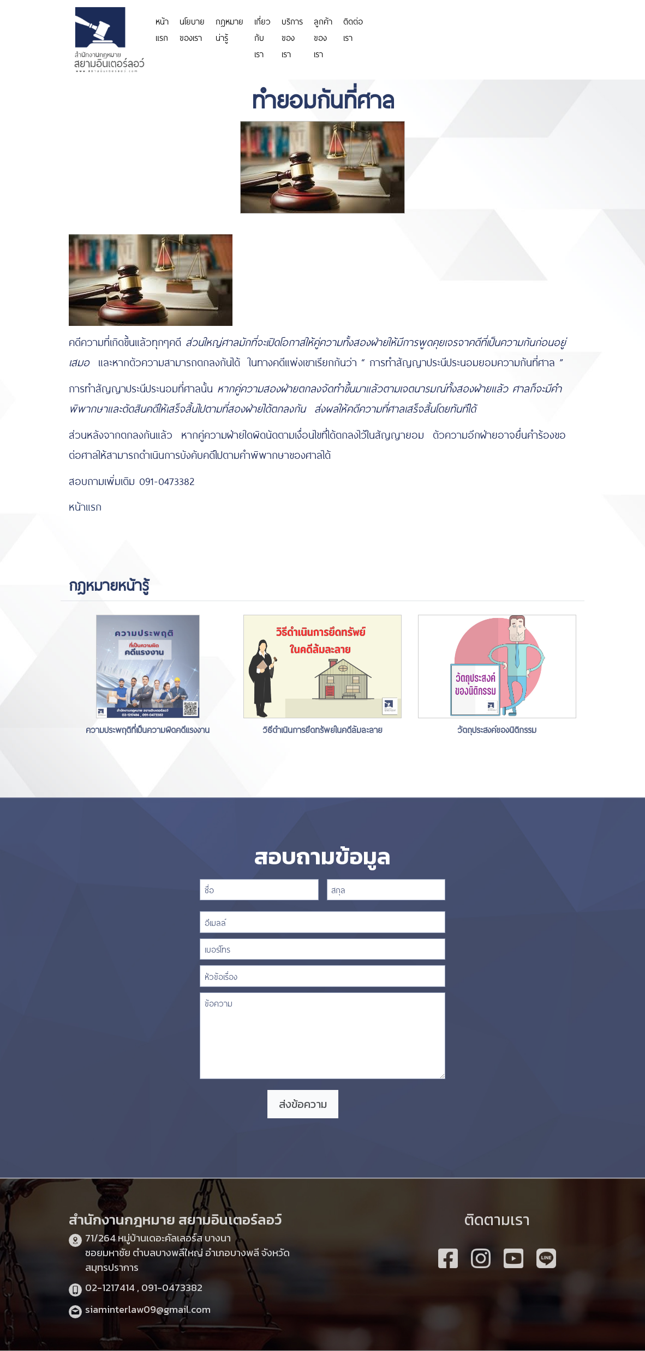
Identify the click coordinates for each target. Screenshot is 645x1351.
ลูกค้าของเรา (323, 37)
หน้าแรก (162, 29)
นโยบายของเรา (192, 29)
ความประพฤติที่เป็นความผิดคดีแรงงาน (148, 729)
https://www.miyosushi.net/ (544, 23)
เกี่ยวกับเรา (262, 37)
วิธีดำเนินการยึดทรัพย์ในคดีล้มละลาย (322, 729)
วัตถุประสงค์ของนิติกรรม (496, 729)
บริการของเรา (292, 37)
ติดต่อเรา (353, 29)
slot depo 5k (626, 39)
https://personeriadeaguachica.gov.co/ (433, 28)
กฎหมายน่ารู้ (229, 29)
